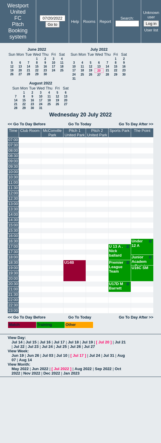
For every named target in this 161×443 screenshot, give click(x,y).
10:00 (13, 171)
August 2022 (40, 83)
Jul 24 (47, 346)
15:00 (13, 225)
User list (151, 30)
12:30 (13, 198)
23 (45, 70)
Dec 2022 (51, 373)
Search (126, 18)
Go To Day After (133, 124)
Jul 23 (33, 346)
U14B (69, 262)
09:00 (13, 161)
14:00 (13, 214)
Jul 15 (30, 342)
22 (37, 70)
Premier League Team (119, 267)
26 (11, 74)
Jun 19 (18, 355)
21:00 (13, 289)
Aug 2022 (83, 369)
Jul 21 (120, 342)
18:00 (13, 257)
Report (105, 21)
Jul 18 (73, 342)
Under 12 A (142, 243)
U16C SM (140, 268)
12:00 (13, 193)
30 (45, 74)
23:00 (13, 310)
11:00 (13, 182)
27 (20, 74)
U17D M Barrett (119, 286)
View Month (18, 364)
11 (61, 62)
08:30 (13, 155)
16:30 (13, 241)
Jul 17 (59, 342)
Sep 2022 (103, 369)
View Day (16, 337)
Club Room (29, 130)
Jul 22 (19, 346)
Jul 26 (75, 346)
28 (28, 74)
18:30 (13, 262)
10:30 (13, 177)
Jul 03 (47, 355)
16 (45, 66)
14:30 (13, 219)
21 (28, 70)
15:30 (13, 230)
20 (20, 70)
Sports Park (119, 130)
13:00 (13, 203)
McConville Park (52, 132)
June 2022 (37, 49)
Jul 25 (61, 346)
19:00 (13, 268)
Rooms (89, 21)
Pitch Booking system (18, 30)
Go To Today (79, 124)
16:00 (13, 236)
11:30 (13, 187)
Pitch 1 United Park (75, 132)
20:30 (13, 284)
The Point (142, 130)
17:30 (13, 252)
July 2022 (99, 49)
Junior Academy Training (142, 261)
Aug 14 (25, 360)
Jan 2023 (71, 373)
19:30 (13, 273)
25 (61, 70)
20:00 (13, 278)
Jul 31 (108, 355)
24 (53, 70)
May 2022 (20, 369)
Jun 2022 (40, 369)
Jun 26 (33, 355)
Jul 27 (89, 346)
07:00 (13, 139)
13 (20, 66)
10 (53, 62)
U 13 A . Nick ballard (119, 251)
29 (37, 74)
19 (11, 70)
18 (61, 66)
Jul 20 (103, 342)
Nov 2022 (31, 373)
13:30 (13, 209)
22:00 (13, 300)
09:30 (13, 166)
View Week (18, 351)
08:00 (13, 150)
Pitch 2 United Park (97, 132)
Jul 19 (87, 342)
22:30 (13, 305)
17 (53, 66)
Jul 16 (45, 342)
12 (11, 66)
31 (74, 78)
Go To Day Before (29, 124)
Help (75, 21)
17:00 (13, 246)
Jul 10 (61, 355)
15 (37, 66)
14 (28, 66)
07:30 (13, 145)
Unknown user (151, 14)
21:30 (13, 294)
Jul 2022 (61, 369)
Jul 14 (17, 342)
